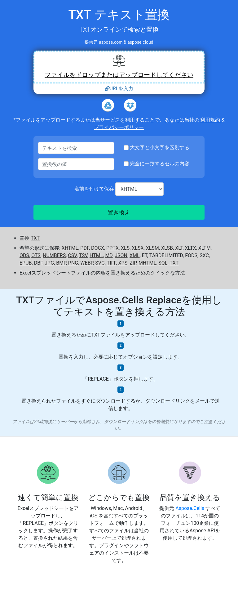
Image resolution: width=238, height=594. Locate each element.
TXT (35, 238)
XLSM (152, 248)
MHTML (147, 263)
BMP (61, 263)
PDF (84, 248)
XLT (179, 248)
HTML (96, 255)
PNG (73, 263)
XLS (125, 248)
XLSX (137, 248)
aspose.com (111, 42)
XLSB (167, 248)
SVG (99, 263)
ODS (24, 255)
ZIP (133, 263)
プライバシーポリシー (119, 127)
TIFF (111, 263)
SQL (162, 263)
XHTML (70, 248)
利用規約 (210, 120)
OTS (36, 255)
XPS (123, 263)
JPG (49, 263)
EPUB (26, 263)
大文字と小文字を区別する (159, 147)
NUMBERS (54, 255)
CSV (72, 255)
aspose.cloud (140, 42)
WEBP (86, 263)
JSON (121, 255)
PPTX (112, 248)
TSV (83, 255)
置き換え (119, 212)
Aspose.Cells (190, 508)
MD (108, 255)
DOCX (97, 248)
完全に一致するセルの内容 (159, 164)
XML (135, 255)
